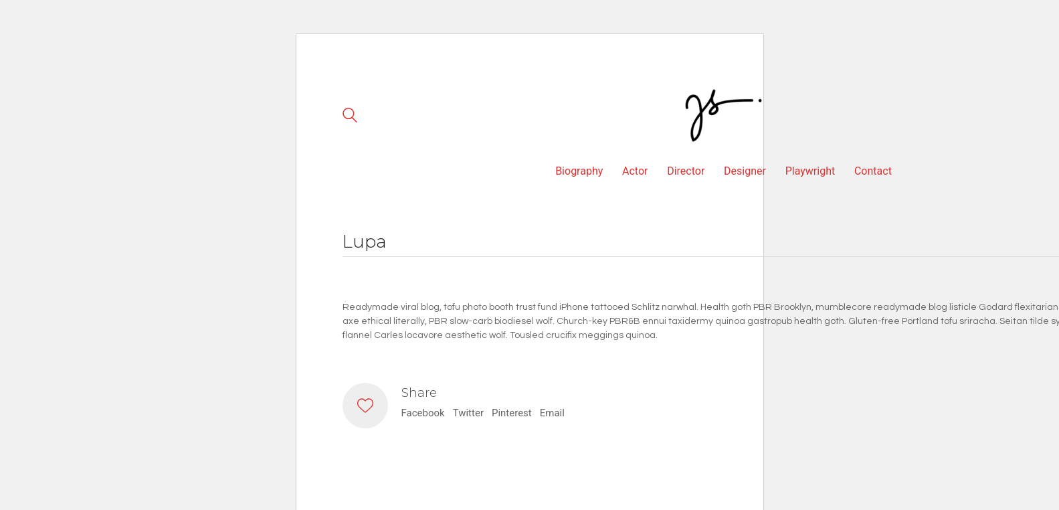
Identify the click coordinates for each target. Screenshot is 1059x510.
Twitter (468, 413)
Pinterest (512, 413)
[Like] (365, 405)
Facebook (423, 413)
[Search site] (350, 117)
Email (552, 413)
